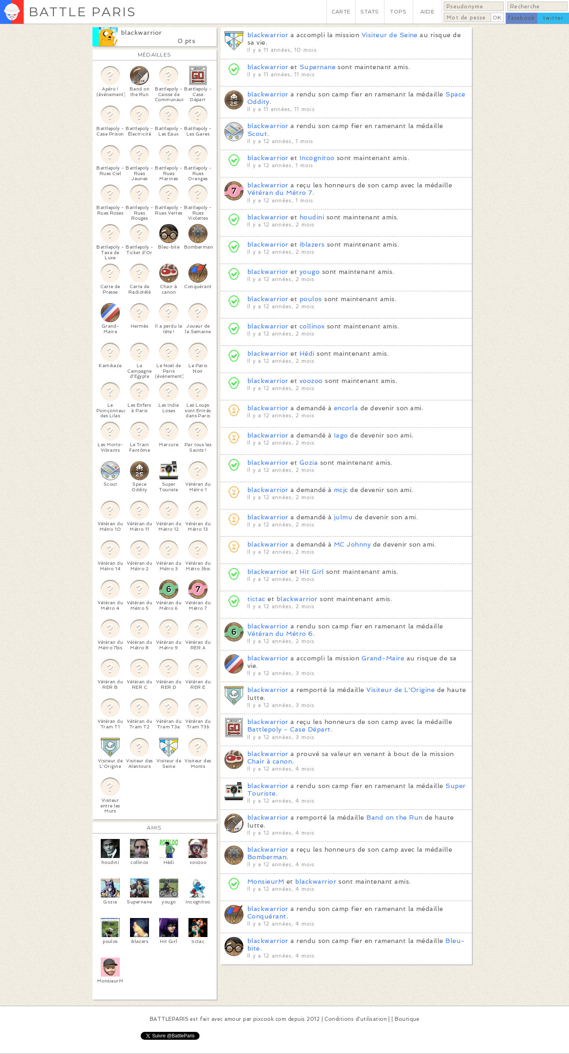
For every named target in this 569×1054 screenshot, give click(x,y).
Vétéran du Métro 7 (280, 192)
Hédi (307, 353)
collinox (312, 326)
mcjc (341, 490)
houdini (312, 217)
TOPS (398, 12)
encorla (346, 408)
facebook (521, 18)
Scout (257, 134)
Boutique (407, 1019)
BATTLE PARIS (82, 11)
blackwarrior (141, 32)
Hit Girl (312, 571)
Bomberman (266, 857)
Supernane (317, 67)
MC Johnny (352, 544)
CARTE (341, 12)
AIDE (427, 12)
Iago (341, 435)
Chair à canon (269, 761)
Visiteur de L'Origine (400, 690)
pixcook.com (269, 1019)
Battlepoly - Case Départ (289, 729)
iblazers (312, 244)
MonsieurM (265, 881)
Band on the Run (394, 817)
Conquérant (266, 916)
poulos (311, 299)
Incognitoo (317, 158)
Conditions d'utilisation (355, 1019)
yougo (310, 271)
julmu (343, 517)
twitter (553, 18)
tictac (256, 599)
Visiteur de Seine (390, 35)
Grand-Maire (383, 658)
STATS (369, 12)
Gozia (309, 462)
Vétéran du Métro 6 (280, 633)
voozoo (311, 381)
